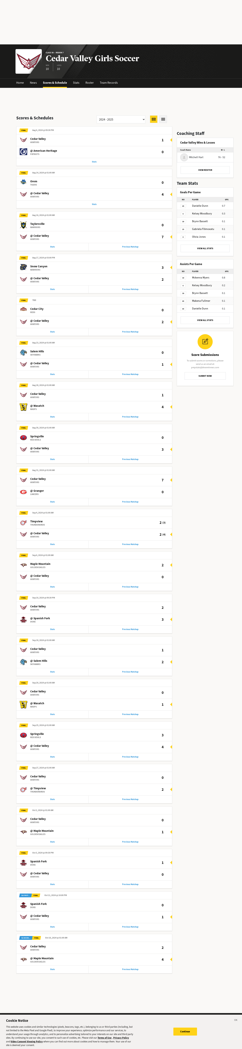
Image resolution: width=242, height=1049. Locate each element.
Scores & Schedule (55, 83)
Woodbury (202, 213)
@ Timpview (38, 794)
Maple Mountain (40, 568)
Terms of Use (105, 1039)
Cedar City (36, 311)
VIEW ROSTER (205, 170)
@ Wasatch (37, 408)
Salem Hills (37, 354)
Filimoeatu (203, 229)
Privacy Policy (121, 1039)
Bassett (200, 221)
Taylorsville (37, 225)
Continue (185, 1033)
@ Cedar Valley (39, 194)
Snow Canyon (38, 268)
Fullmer (201, 301)
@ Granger (37, 494)
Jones (199, 237)
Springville (37, 439)
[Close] (236, 1022)
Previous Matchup (130, 248)
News (33, 83)
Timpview (36, 525)
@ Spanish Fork (40, 623)
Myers (200, 277)
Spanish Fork (38, 868)
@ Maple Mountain (42, 837)
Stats (76, 83)
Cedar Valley (38, 139)
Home (20, 83)
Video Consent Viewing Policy (27, 1043)
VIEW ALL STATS (205, 248)
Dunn (200, 206)
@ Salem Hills (38, 666)
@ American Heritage (43, 151)
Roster (89, 83)
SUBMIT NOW (205, 375)
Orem (33, 182)
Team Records (109, 83)
